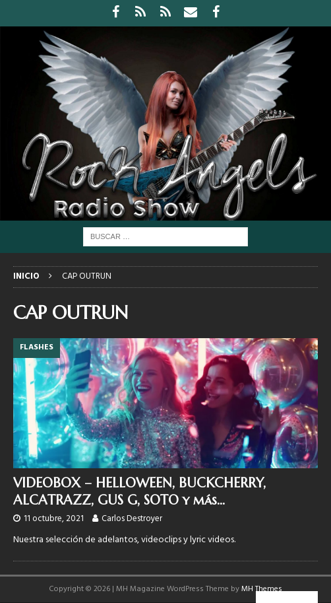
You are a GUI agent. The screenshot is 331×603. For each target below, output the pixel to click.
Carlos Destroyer (132, 519)
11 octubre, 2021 (54, 519)
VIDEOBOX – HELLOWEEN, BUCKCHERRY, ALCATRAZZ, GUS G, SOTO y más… (139, 492)
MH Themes (261, 589)
